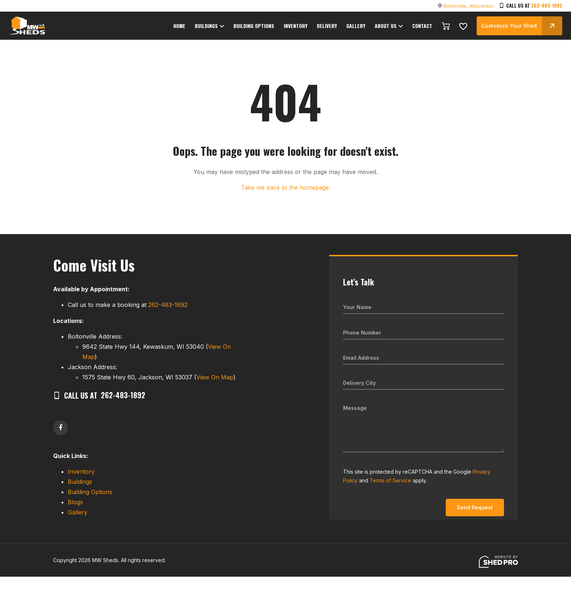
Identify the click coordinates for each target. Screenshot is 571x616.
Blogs (75, 502)
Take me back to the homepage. (285, 187)
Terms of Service (390, 480)
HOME (184, 26)
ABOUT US (386, 26)
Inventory (81, 471)
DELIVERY (329, 26)
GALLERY (357, 26)
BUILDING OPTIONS (258, 26)
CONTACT (422, 26)
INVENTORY (299, 26)
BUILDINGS (211, 26)
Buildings (80, 481)
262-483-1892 (546, 5)
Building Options (90, 491)
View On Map (214, 377)
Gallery (77, 512)
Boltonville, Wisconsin (468, 6)
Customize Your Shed (521, 25)
